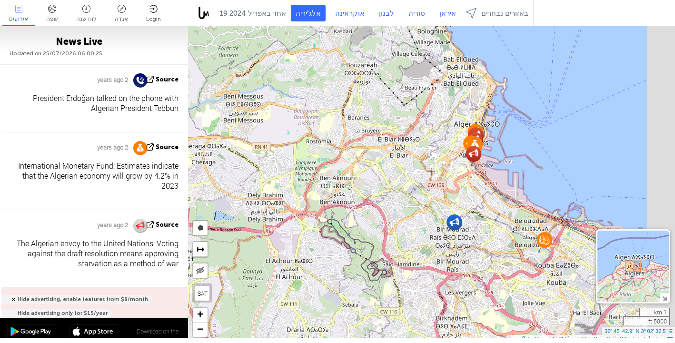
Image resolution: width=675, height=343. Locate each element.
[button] (544, 240)
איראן (447, 13)
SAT (203, 293)
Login (153, 13)
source (167, 79)
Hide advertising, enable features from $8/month (83, 299)
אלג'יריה (308, 13)
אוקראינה (350, 13)
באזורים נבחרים (497, 13)
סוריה (416, 13)
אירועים (18, 13)
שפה (52, 13)
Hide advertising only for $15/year (63, 313)
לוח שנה (86, 13)
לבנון (386, 13)
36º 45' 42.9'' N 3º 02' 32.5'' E (639, 331)
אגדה (121, 13)
